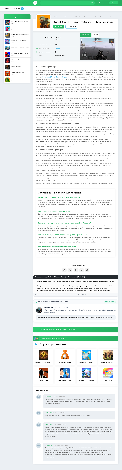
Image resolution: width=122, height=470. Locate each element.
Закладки (71, 27)
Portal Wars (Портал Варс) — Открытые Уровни (58, 77)
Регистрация (104, 3)
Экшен (57, 48)
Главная (6, 8)
